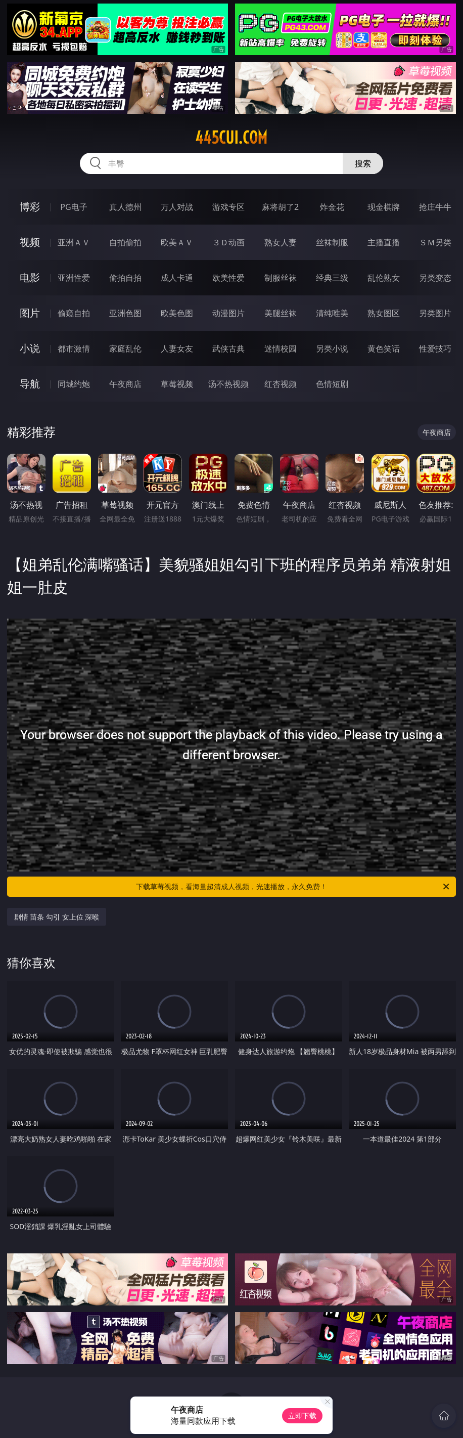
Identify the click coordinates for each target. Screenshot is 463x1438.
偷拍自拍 (125, 277)
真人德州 (125, 206)
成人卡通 (177, 277)
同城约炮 (74, 383)
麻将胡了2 (280, 206)
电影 (30, 277)
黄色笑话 (383, 348)
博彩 (30, 206)
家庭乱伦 (125, 348)
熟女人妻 (280, 242)
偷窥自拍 (74, 313)
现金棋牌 (383, 206)
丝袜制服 (332, 242)
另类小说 (332, 348)
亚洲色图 (125, 313)
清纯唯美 (332, 313)
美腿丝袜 (280, 313)
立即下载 (302, 1415)
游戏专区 (228, 206)
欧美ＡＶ (177, 242)
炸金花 (332, 206)
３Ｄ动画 (228, 242)
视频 (30, 242)
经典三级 (332, 277)
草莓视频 (177, 383)
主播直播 (383, 242)
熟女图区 (383, 313)
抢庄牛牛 (435, 206)
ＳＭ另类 (435, 242)
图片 (30, 313)
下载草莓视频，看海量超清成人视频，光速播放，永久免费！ (293, 887)
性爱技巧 (435, 348)
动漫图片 (228, 313)
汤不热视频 (228, 383)
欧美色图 (177, 313)
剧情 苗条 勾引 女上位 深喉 (57, 917)
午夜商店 (125, 383)
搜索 (363, 163)
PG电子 (73, 206)
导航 (30, 383)
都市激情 (74, 348)
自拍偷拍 (125, 242)
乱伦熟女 (383, 277)
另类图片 (435, 313)
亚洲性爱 (74, 277)
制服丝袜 (280, 277)
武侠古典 (228, 348)
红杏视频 (280, 383)
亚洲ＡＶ (74, 242)
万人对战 (177, 206)
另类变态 (435, 277)
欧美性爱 (228, 277)
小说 (30, 348)
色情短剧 (332, 383)
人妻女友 (177, 348)
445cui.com (231, 137)
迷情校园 (280, 348)
